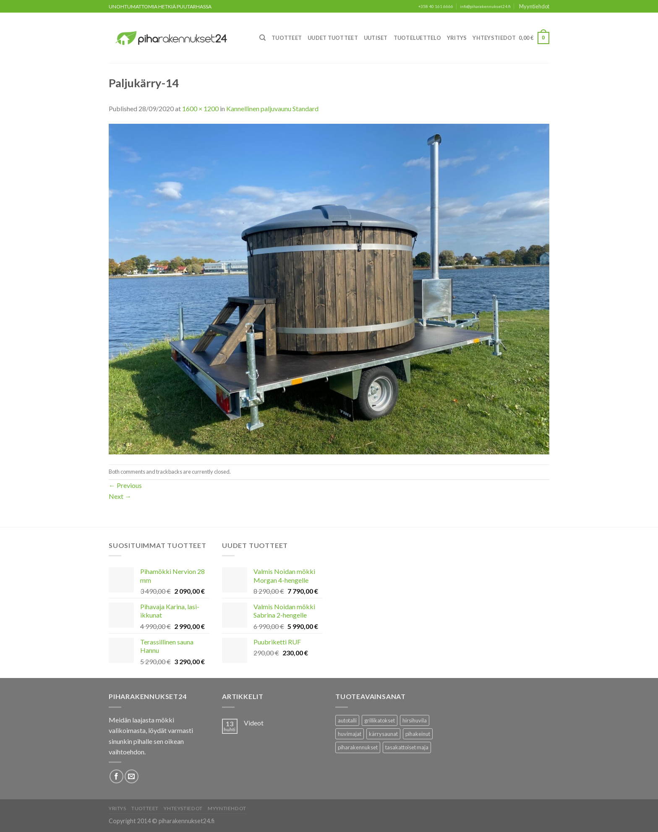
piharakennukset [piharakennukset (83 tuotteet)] (358, 747)
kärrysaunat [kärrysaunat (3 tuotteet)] (383, 733)
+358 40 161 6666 (435, 6)
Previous (125, 485)
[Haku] (262, 38)
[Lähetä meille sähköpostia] (131, 776)
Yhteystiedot (494, 37)
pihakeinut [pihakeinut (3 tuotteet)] (417, 733)
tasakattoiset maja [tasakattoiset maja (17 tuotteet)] (406, 747)
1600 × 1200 (200, 108)
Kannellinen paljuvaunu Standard (272, 108)
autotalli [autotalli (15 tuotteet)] (347, 720)
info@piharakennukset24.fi (485, 6)
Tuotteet (287, 37)
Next (120, 496)
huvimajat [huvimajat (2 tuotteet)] (349, 733)
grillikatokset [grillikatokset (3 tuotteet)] (379, 720)
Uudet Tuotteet (333, 37)
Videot (254, 723)
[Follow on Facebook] (116, 776)
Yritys (457, 37)
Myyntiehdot (534, 6)
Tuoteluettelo (417, 37)
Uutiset (376, 37)
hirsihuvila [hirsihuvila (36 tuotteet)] (414, 720)
